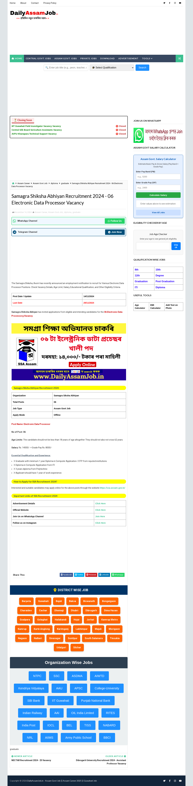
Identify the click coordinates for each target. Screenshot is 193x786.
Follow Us (115, 221)
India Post (28, 725)
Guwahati (43, 601)
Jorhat (90, 619)
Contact (35, 3)
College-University (107, 688)
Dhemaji (59, 610)
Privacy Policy (49, 3)
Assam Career (23, 183)
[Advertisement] (128, 31)
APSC (78, 688)
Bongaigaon (109, 601)
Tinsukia (115, 638)
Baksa (72, 601)
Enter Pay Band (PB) (145, 171)
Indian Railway (32, 713)
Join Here (100, 516)
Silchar (77, 647)
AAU (59, 688)
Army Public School (78, 737)
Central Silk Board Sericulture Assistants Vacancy (37, 130)
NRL (30, 737)
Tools (146, 58)
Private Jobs (88, 58)
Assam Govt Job (40, 183)
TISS (87, 725)
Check (176, 246)
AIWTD (99, 676)
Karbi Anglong (42, 629)
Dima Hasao (111, 610)
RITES (110, 713)
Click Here (100, 503)
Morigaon (114, 629)
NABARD (109, 725)
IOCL (50, 725)
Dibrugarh (91, 610)
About (23, 3)
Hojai (76, 619)
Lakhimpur (82, 629)
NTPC (37, 676)
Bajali (59, 601)
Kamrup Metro (109, 619)
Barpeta (26, 601)
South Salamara (94, 638)
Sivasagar (55, 638)
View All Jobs (158, 212)
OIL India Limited (82, 713)
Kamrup (22, 629)
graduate (65, 183)
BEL (69, 725)
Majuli (98, 629)
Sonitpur (73, 638)
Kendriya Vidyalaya (31, 688)
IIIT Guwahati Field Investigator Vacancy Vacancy (36, 126)
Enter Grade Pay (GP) (146, 182)
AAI (56, 713)
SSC (57, 676)
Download (107, 58)
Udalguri (61, 647)
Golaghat (42, 619)
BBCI (107, 737)
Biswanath (89, 601)
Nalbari (38, 638)
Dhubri (74, 610)
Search (142, 67)
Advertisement (128, 58)
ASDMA (77, 676)
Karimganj (62, 629)
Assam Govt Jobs (65, 58)
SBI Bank (33, 700)
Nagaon (22, 638)
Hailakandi (60, 619)
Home (13, 3)
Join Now (115, 232)
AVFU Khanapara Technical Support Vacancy (34, 134)
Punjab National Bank (95, 700)
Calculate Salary (158, 195)
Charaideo (26, 610)
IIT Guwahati (60, 700)
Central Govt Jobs (38, 58)
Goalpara (25, 619)
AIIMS (49, 737)
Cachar (43, 610)
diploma (54, 183)
